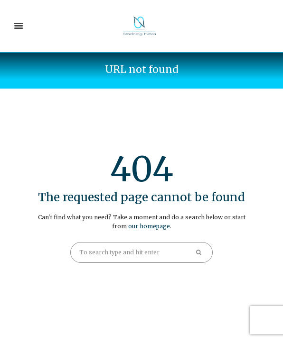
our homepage (149, 226)
